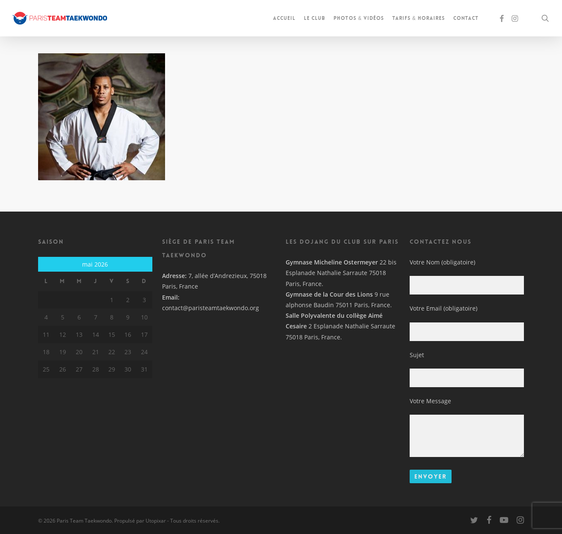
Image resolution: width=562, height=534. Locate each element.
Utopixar (156, 520)
